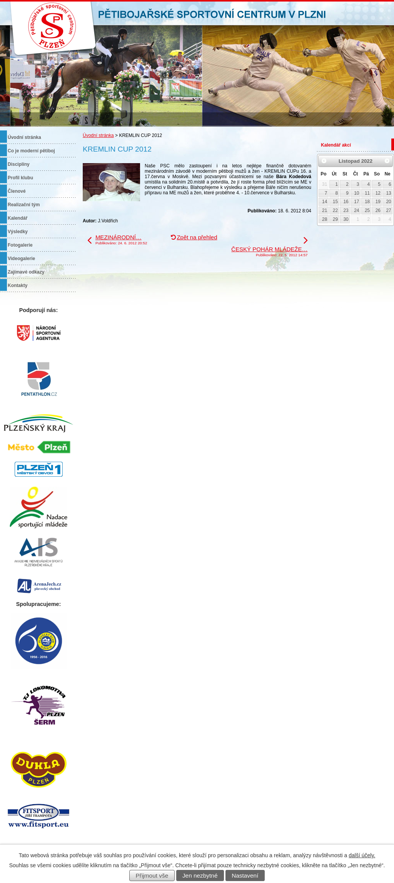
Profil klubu (20, 177)
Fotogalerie (20, 245)
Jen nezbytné (200, 875)
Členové (17, 191)
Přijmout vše (152, 875)
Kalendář (17, 218)
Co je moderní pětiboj (31, 151)
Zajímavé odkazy (26, 272)
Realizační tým (24, 204)
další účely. (362, 855)
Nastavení (245, 875)
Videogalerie (21, 258)
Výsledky (18, 231)
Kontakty (17, 285)
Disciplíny (19, 164)
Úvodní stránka (98, 135)
